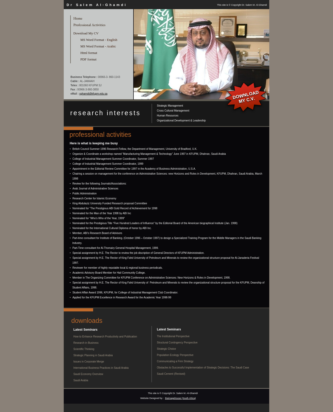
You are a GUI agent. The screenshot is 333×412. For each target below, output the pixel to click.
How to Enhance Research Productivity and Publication (105, 336)
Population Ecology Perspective (175, 355)
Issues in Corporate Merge (88, 361)
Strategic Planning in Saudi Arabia (93, 355)
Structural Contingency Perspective (177, 342)
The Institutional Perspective (173, 336)
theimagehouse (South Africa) (180, 398)
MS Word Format (92, 40)
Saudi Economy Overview (88, 374)
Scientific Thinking (83, 349)
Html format (88, 53)
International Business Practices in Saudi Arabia (101, 367)
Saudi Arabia (80, 380)
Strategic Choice (166, 348)
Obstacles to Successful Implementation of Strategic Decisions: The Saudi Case (203, 367)
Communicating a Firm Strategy (175, 361)
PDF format (88, 59)
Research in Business (86, 342)
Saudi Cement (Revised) (171, 373)
